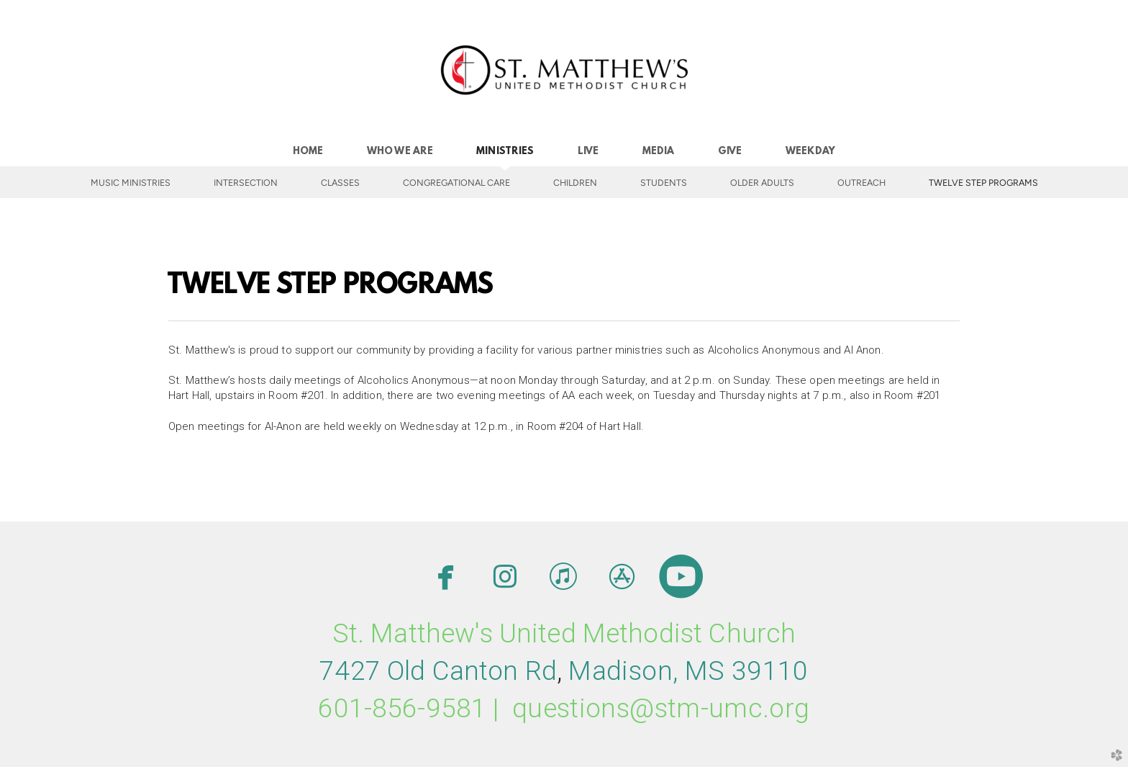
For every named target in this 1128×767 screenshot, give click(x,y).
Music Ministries (130, 182)
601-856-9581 (402, 708)
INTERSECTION (246, 182)
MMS (688, 670)
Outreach (861, 182)
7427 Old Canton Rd (438, 670)
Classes (340, 182)
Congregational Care (456, 182)
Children (575, 182)
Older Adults (762, 182)
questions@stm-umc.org (661, 708)
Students (663, 182)
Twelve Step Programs (983, 182)
